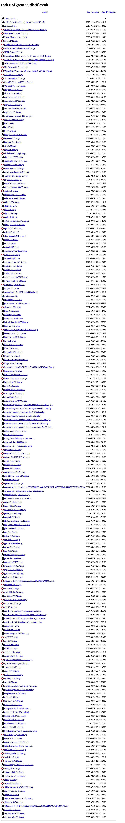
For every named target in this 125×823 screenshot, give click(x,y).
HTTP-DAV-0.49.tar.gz (13, 52)
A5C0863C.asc (10, 26)
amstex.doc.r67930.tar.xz (14, 97)
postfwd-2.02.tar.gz (12, 540)
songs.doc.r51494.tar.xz (13, 656)
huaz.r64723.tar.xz (11, 311)
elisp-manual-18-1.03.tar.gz (15, 236)
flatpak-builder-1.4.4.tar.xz (15, 281)
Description (111, 12)
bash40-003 (9, 123)
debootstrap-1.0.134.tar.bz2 (15, 195)
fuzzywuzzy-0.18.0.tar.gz (14, 285)
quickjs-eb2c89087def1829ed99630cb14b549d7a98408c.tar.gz (29, 581)
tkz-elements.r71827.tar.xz (15, 723)
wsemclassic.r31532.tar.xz (14, 776)
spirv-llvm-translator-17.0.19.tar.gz (18, 660)
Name (45, 12)
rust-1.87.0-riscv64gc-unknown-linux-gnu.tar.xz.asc (25, 618)
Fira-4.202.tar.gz (11, 41)
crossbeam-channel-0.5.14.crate (17, 172)
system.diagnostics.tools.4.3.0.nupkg (19, 690)
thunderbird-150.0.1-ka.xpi (15, 716)
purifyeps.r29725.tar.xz (13, 562)
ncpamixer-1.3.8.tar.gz (13, 450)
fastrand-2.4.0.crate (12, 258)
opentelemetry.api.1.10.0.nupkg (17, 495)
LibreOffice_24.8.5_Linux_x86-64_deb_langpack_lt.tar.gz (27, 56)
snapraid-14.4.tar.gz (12, 652)
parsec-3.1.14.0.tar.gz (13, 502)
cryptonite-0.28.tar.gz (13, 180)
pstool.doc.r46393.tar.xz (14, 558)
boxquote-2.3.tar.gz (12, 138)
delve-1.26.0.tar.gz (11, 202)
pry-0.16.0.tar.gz (11, 551)
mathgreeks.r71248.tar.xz (14, 390)
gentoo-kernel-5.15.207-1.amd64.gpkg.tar (21, 292)
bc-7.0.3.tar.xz (10, 131)
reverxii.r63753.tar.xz (13, 596)
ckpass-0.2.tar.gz (11, 150)
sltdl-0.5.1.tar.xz (10, 648)
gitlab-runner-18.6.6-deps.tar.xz (17, 303)
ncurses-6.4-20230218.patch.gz (16, 453)
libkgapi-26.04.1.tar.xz (13, 352)
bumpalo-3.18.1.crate (12, 142)
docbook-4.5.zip (10, 217)
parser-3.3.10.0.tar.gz (12, 506)
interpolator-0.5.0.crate (13, 318)
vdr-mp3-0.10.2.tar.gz (13, 761)
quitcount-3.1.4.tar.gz (13, 585)
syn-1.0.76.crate (10, 682)
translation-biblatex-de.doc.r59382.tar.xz (20, 731)
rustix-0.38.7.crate (11, 626)
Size (103, 12)
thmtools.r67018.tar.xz (13, 705)
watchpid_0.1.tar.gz (12, 768)
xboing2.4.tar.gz (10, 780)
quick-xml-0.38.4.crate (13, 577)
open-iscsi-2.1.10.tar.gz (13, 483)
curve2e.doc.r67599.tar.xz (14, 183)
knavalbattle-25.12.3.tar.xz (15, 337)
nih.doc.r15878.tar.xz (12, 465)
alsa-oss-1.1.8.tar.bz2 (12, 93)
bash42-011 (9, 127)
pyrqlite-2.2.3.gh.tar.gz (13, 570)
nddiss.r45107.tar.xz (12, 461)
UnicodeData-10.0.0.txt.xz (15, 86)
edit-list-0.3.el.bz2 (11, 232)
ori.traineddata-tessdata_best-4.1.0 (18, 498)
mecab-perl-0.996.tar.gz (13, 393)
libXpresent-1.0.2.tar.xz (13, 345)
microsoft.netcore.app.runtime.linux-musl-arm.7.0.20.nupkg (28, 427)
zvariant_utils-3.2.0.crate (14, 813)
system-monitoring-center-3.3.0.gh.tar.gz (20, 686)
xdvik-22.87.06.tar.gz (13, 783)
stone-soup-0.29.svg (12, 667)
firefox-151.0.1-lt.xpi (12, 270)
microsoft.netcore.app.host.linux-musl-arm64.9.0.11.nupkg (28, 420)
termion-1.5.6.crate (12, 697)
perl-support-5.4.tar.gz (13, 513)
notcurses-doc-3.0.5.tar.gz (14, 472)
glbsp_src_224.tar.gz (12, 307)
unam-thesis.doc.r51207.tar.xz (16, 742)
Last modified (93, 12)
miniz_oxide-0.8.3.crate (13, 435)
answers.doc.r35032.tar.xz (14, 101)
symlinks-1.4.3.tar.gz (12, 678)
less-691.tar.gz (10, 341)
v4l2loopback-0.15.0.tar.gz (15, 753)
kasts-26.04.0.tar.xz (12, 326)
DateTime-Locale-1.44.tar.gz (16, 33)
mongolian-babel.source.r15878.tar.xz (19, 438)
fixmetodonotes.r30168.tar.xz (16, 277)
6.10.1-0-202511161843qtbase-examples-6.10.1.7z (24, 22)
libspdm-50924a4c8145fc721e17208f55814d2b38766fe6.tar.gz (29, 367)
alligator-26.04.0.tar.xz (13, 90)
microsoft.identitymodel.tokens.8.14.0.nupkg (22, 416)
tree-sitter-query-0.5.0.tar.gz (15, 735)
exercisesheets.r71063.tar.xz (15, 251)
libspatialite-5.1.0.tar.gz (13, 363)
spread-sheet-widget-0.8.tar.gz (16, 663)
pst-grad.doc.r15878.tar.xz (14, 555)
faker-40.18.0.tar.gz (12, 255)
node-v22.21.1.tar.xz (12, 468)
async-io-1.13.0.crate (12, 112)
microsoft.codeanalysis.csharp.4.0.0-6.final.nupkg (24, 412)
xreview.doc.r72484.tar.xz (14, 791)
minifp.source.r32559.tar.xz (15, 431)
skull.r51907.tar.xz (11, 645)
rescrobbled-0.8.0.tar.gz (13, 592)
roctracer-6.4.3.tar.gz (12, 603)
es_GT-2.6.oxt (10, 243)
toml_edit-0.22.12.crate (13, 727)
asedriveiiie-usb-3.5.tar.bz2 (15, 108)
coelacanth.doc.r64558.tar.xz (15, 161)
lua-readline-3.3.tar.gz (13, 371)
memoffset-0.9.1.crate (13, 397)
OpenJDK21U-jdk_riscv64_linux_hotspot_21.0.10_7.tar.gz (28, 71)
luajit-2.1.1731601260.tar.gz (15, 378)
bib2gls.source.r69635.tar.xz (15, 135)
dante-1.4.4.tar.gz (11, 191)
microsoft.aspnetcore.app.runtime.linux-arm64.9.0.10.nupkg (28, 405)
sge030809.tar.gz (11, 637)
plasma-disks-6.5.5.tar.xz (14, 528)
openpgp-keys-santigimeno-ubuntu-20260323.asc (24, 491)
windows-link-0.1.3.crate (14, 772)
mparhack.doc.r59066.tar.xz (15, 442)
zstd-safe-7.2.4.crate (12, 810)
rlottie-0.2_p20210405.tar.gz (15, 600)
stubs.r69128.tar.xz (12, 671)
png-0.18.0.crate (10, 532)
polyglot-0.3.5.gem (12, 536)
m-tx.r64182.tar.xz (11, 386)
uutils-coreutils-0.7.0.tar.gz (15, 750)
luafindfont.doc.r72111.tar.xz (16, 375)
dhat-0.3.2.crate (10, 206)
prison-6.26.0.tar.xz (12, 547)
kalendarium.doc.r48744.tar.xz (16, 322)
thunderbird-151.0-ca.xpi (14, 720)
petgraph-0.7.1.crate (12, 517)
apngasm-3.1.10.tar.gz (13, 105)
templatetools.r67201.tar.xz (15, 693)
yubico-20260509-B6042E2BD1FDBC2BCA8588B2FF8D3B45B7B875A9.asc (36, 806)
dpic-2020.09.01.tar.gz (13, 228)
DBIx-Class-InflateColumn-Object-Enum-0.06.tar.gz (25, 30)
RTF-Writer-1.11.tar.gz (13, 75)
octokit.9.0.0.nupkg (12, 480)
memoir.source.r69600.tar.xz (15, 401)
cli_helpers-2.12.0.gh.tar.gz (15, 153)
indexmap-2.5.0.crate (12, 315)
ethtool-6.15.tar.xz (11, 247)
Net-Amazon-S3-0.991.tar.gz (16, 67)
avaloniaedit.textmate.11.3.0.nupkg (18, 116)
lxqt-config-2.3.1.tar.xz (13, 382)
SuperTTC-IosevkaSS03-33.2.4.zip (18, 82)
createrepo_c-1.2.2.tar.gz (14, 168)
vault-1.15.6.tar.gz (11, 757)
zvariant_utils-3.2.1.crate (14, 817)
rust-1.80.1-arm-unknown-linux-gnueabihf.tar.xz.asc (25, 615)
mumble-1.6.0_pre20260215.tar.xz (18, 446)
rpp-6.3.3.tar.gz (10, 607)
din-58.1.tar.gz (10, 210)
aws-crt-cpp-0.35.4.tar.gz (14, 120)
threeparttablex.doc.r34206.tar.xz (17, 708)
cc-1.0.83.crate (10, 146)
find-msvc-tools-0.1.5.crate (15, 262)
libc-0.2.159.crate (11, 348)
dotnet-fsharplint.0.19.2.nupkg (16, 221)
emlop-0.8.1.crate (11, 240)
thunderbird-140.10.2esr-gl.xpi (16, 712)
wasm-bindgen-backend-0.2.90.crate (19, 765)
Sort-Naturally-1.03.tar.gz (14, 78)
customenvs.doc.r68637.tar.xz (16, 187)
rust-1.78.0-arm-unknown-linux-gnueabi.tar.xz (23, 611)
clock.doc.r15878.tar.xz (13, 157)
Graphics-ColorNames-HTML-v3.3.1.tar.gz (21, 45)
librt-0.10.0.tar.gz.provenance (16, 360)
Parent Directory (11, 18)
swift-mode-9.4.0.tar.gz (13, 675)
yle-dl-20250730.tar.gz (13, 802)
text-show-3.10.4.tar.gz (13, 701)
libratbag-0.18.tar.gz (12, 356)
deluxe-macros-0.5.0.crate (14, 198)
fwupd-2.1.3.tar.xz (11, 288)
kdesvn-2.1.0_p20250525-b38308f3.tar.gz (21, 330)
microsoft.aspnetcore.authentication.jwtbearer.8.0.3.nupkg (27, 408)
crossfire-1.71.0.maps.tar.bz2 (16, 176)
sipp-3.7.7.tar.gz (10, 641)
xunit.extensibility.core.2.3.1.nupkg (18, 798)
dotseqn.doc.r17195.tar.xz (14, 225)
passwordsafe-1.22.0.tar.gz (15, 510)
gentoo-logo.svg (10, 296)
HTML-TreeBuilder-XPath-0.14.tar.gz (19, 48)
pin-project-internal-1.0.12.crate (17, 525)
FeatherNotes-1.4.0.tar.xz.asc (16, 37)
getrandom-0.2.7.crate (13, 300)
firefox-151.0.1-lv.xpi (13, 273)
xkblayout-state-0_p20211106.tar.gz (18, 787)
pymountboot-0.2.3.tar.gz (14, 566)
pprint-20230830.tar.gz (13, 543)
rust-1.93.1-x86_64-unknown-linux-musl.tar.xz (23, 622)
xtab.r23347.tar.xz (11, 795)
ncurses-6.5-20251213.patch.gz (16, 457)
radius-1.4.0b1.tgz (11, 588)
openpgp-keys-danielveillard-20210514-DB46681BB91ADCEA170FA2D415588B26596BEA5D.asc (45, 487)
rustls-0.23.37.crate (12, 630)
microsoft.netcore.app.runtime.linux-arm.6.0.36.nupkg (26, 423)
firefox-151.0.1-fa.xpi (13, 266)
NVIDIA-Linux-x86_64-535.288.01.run (20, 63)
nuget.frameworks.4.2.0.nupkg (16, 476)
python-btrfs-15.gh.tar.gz (14, 573)
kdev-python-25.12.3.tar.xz (15, 333)
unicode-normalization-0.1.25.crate (18, 746)
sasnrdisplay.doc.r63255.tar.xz (16, 633)
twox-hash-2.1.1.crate (13, 738)
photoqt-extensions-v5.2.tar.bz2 (17, 521)
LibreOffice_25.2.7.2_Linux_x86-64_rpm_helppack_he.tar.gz (29, 60)
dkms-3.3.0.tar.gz (11, 213)
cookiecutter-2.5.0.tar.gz (14, 165)
